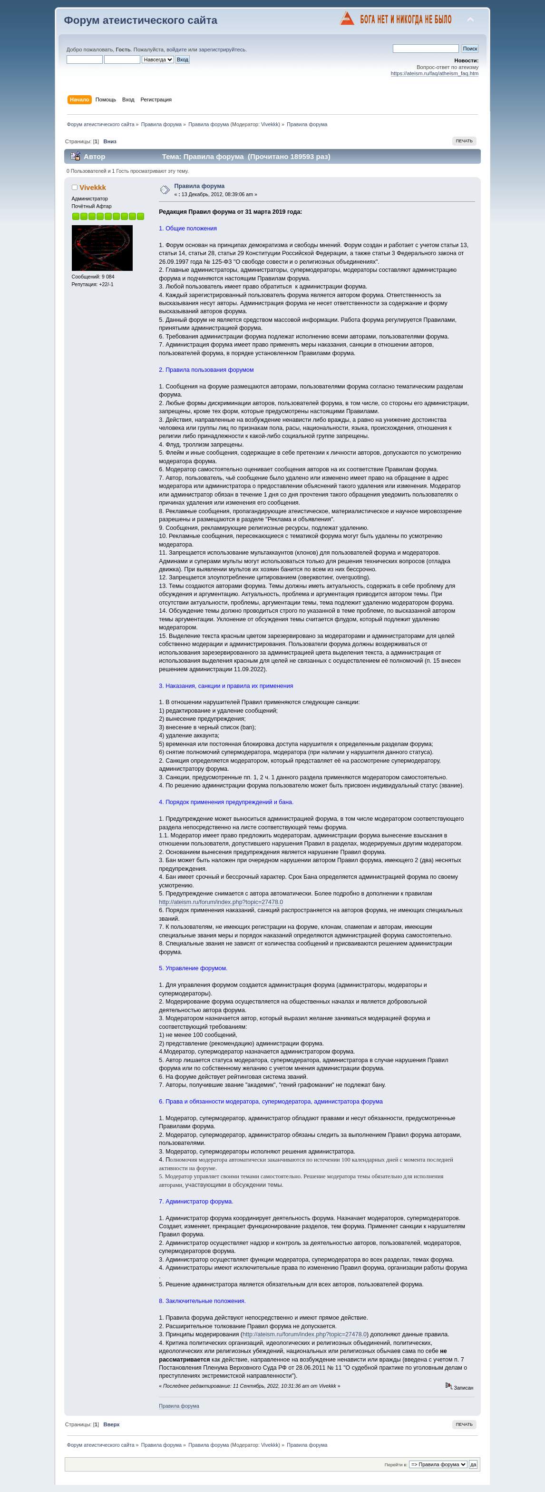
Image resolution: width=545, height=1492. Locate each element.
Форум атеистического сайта (140, 20)
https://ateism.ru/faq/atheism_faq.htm (435, 73)
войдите (176, 49)
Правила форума (200, 186)
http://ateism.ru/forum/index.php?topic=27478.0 (221, 902)
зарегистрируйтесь (222, 49)
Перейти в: (396, 1464)
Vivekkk (270, 124)
